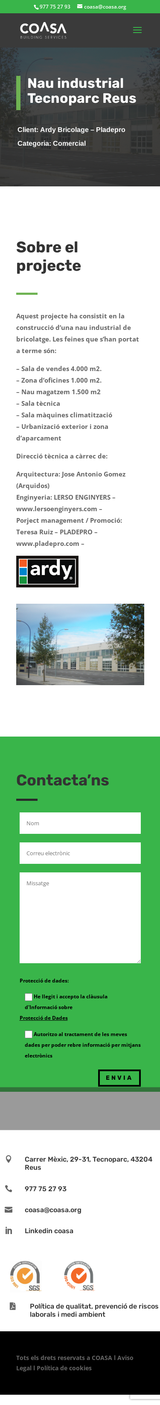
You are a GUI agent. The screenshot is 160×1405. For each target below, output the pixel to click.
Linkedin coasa (49, 1231)
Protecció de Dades (44, 1018)
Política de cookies (64, 1368)
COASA (103, 1358)
